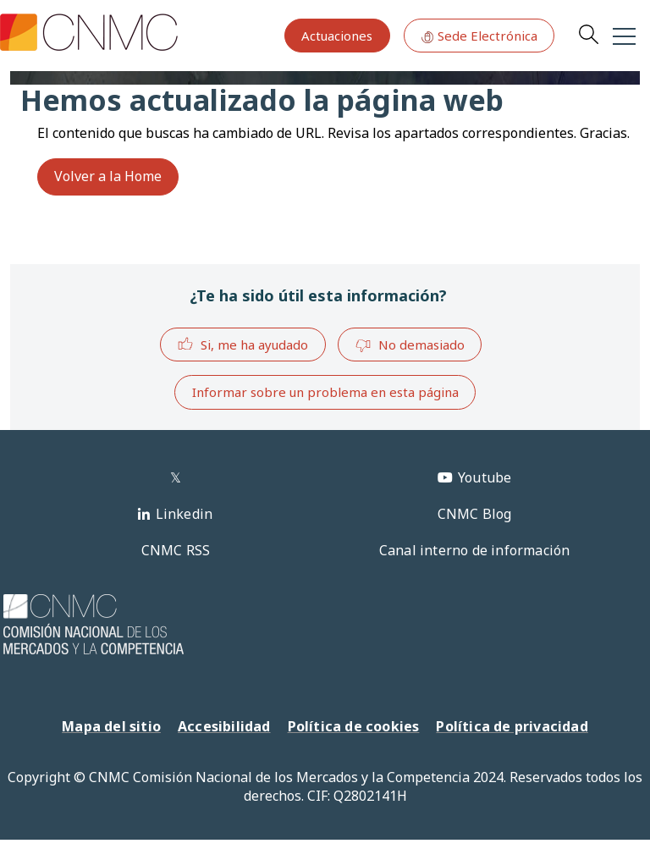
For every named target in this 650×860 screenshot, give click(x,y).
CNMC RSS (176, 550)
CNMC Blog (475, 513)
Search (588, 33)
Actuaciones (336, 35)
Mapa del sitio (111, 726)
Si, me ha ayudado (242, 344)
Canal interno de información (474, 550)
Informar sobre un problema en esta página (325, 391)
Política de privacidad (511, 726)
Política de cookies (354, 726)
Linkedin (184, 513)
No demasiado (410, 345)
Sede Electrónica (479, 35)
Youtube (484, 477)
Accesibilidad (224, 726)
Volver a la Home (108, 176)
